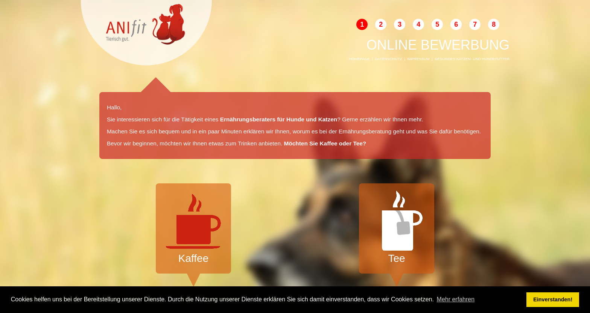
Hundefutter (495, 59)
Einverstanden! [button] (552, 299)
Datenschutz (388, 59)
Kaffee (193, 227)
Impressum (418, 59)
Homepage (359, 59)
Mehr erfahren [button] (456, 299)
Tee (396, 227)
